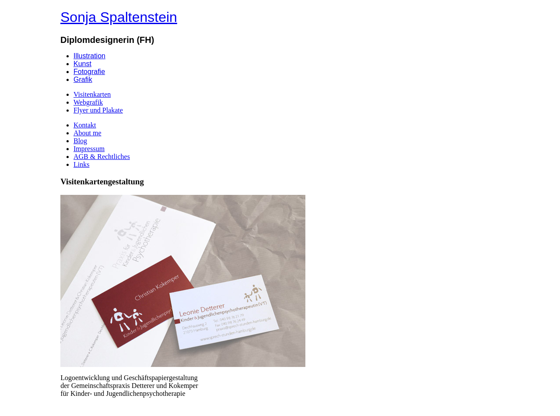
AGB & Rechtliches (102, 156)
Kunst (82, 63)
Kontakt (85, 125)
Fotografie (89, 71)
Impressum (89, 148)
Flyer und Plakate (98, 110)
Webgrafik (88, 102)
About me (88, 133)
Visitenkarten (92, 94)
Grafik (83, 79)
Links (81, 164)
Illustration (89, 56)
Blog (80, 141)
